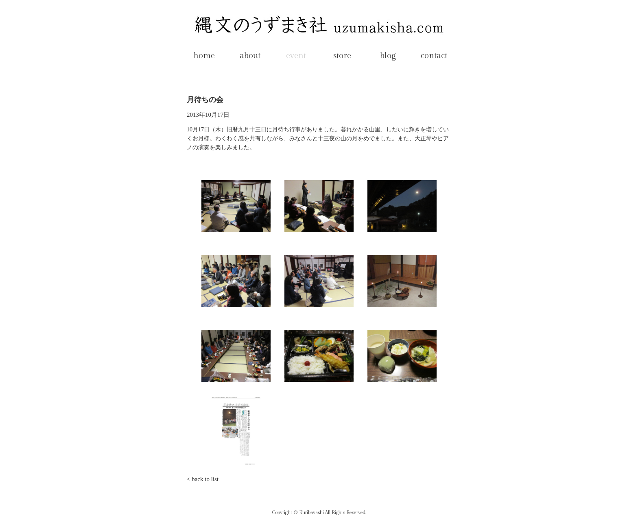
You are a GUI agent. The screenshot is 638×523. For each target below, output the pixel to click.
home (204, 56)
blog (388, 56)
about (250, 56)
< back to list (202, 479)
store (342, 56)
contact (434, 56)
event (296, 56)
